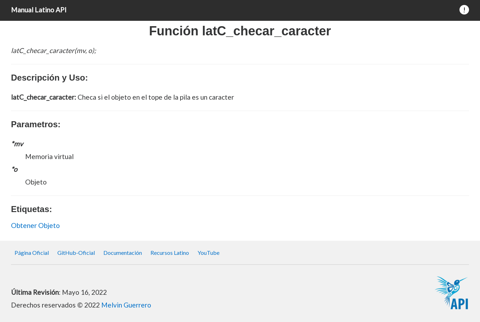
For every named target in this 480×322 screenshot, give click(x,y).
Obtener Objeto (35, 225)
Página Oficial (32, 252)
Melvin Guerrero (126, 305)
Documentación (122, 252)
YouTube (208, 252)
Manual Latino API (39, 10)
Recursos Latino (169, 252)
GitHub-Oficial (76, 252)
